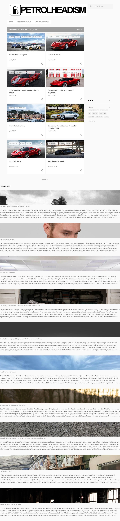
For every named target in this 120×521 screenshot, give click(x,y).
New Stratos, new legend (8, 372)
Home (10, 21)
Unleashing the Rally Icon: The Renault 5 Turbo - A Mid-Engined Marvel (22, 438)
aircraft (91, 116)
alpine (106, 116)
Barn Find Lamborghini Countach (10, 504)
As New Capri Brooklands (8, 272)
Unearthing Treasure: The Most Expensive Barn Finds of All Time (20, 306)
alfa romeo (99, 116)
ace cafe (95, 113)
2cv (102, 110)
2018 (97, 110)
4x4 (106, 110)
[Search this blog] (102, 6)
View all (79, 29)
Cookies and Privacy (24, 21)
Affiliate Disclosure (42, 21)
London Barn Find (5, 471)
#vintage (91, 110)
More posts (45, 179)
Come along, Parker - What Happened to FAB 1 (15, 206)
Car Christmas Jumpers (7, 239)
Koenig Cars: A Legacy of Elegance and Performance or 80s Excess (21, 339)
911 (89, 113)
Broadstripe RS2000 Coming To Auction (13, 405)
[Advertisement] (99, 65)
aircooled (103, 113)
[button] (42, 64)
